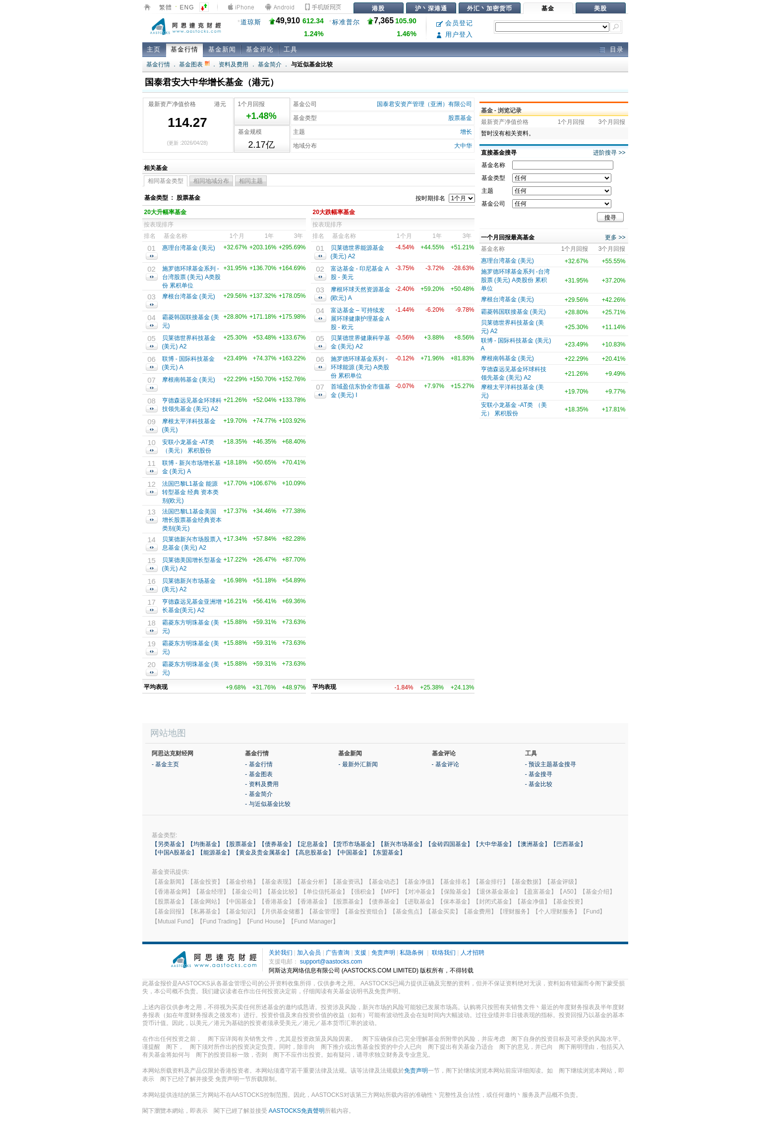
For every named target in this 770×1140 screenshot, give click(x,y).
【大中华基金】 (494, 844)
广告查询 (338, 952)
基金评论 (260, 49)
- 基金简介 (258, 794)
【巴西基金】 (568, 844)
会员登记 (455, 23)
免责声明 (383, 952)
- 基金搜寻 (538, 774)
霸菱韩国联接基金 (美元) (513, 311)
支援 (360, 952)
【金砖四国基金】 (449, 844)
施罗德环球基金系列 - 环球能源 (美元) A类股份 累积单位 (360, 367)
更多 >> (615, 237)
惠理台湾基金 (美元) (188, 247)
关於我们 (281, 952)
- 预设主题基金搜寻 (550, 764)
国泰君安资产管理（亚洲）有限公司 (424, 104)
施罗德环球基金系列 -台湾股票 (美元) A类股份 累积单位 (191, 277)
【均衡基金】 (205, 844)
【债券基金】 (277, 844)
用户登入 (455, 34)
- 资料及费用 (261, 784)
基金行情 (184, 49)
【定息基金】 (312, 844)
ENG (187, 7)
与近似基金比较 (312, 64)
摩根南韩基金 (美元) (188, 379)
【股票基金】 (241, 844)
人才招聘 (472, 952)
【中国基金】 (352, 852)
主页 (154, 49)
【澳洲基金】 (532, 844)
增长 (466, 131)
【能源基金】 (215, 852)
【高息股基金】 (313, 852)
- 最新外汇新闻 (357, 764)
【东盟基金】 (388, 852)
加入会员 (309, 952)
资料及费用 (233, 64)
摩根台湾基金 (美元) (188, 296)
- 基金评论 (445, 764)
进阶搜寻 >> (609, 152)
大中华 (463, 145)
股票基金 (460, 117)
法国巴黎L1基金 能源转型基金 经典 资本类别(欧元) (190, 492)
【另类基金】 (169, 844)
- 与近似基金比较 (267, 803)
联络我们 (444, 952)
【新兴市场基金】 (401, 844)
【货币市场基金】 (354, 844)
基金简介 (270, 64)
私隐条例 (411, 952)
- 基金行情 (258, 764)
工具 (290, 49)
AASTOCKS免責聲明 (297, 1110)
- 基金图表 (258, 774)
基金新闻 (222, 49)
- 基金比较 (538, 784)
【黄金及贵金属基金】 (263, 852)
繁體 (165, 7)
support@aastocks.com (331, 961)
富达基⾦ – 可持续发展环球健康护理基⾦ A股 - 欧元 (360, 319)
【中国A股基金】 (174, 852)
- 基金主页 (165, 764)
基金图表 (194, 64)
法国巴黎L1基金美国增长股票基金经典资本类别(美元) (192, 520)
